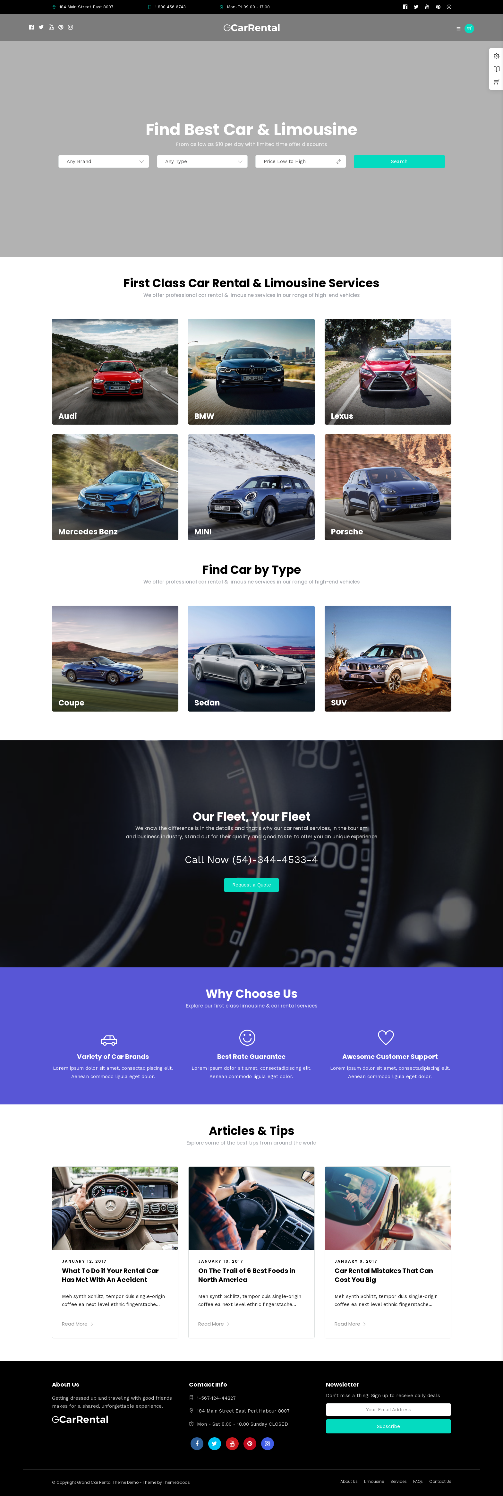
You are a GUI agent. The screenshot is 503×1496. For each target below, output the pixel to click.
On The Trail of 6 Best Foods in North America (246, 1275)
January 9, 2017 (356, 1261)
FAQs (418, 1481)
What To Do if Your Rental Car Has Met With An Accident (110, 1275)
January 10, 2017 (220, 1261)
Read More (78, 1323)
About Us (349, 1481)
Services (398, 1481)
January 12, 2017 (84, 1261)
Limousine (374, 1481)
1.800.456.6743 (167, 6)
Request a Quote (251, 885)
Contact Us (440, 1481)
